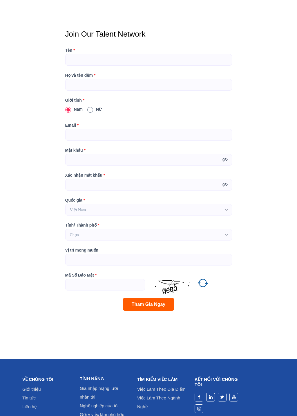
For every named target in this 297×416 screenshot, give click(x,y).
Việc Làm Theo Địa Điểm (161, 389)
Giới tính (75, 100)
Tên (70, 50)
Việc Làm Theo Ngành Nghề (158, 402)
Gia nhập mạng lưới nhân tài (99, 392)
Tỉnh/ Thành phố (82, 225)
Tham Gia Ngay (148, 304)
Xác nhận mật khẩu (85, 175)
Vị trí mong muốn (82, 250)
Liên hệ (29, 406)
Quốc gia (75, 200)
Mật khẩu (75, 150)
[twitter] (222, 397)
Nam (74, 109)
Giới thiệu (31, 389)
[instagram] (199, 408)
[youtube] (233, 397)
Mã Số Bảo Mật (81, 275)
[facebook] (199, 397)
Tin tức (29, 397)
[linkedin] (210, 397)
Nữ (94, 109)
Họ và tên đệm (80, 75)
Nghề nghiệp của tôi (99, 405)
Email (72, 125)
